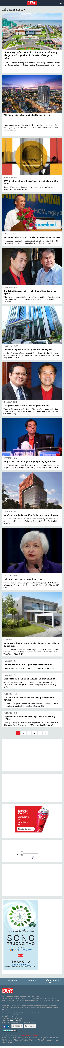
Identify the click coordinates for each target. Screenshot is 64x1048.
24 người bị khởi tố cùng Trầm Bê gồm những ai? (26, 405)
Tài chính (54, 1038)
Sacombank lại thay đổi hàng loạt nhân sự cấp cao (28, 349)
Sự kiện (32, 980)
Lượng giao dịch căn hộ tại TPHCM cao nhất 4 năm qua (30, 679)
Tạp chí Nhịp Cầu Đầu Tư (31, 1035)
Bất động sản (7, 1040)
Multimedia (7, 1042)
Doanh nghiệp (52, 1040)
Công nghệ (17, 1038)
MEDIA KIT (12, 980)
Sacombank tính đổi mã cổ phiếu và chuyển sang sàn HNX (31, 237)
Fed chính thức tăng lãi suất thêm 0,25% (22, 579)
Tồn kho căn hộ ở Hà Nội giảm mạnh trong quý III (27, 664)
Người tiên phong (31, 1038)
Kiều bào (41, 1040)
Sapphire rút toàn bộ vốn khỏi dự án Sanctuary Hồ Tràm (30, 515)
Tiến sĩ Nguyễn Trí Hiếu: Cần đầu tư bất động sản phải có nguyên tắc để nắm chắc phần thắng (30, 55)
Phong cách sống (21, 1040)
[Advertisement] (20, 880)
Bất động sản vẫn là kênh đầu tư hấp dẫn (27, 115)
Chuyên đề (44, 1038)
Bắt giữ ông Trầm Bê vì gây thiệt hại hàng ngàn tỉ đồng (30, 461)
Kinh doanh (7, 1038)
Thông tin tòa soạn (51, 981)
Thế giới (32, 1040)
